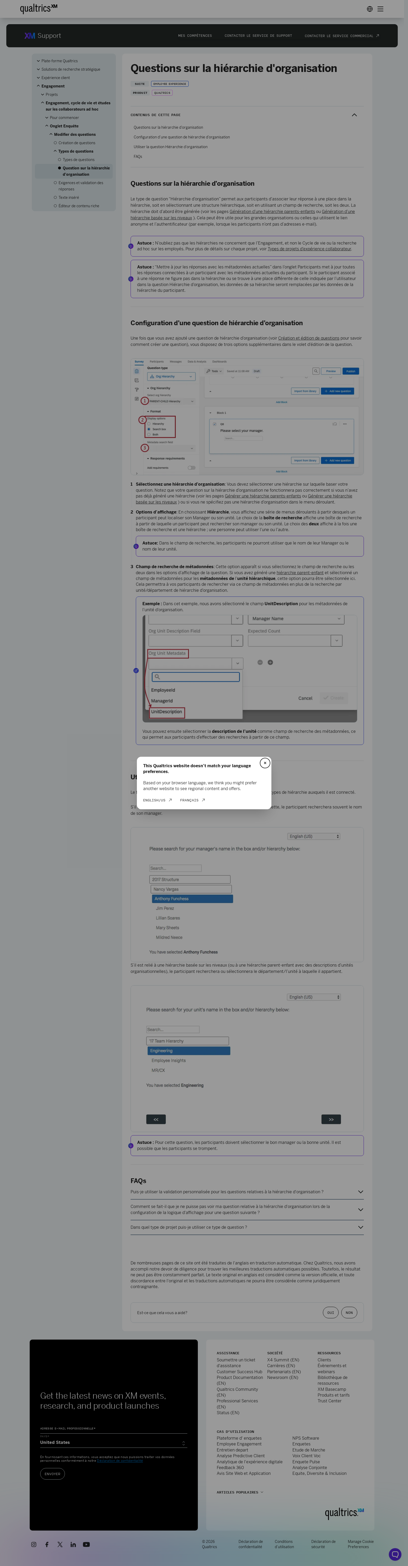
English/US (154, 800)
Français (189, 800)
